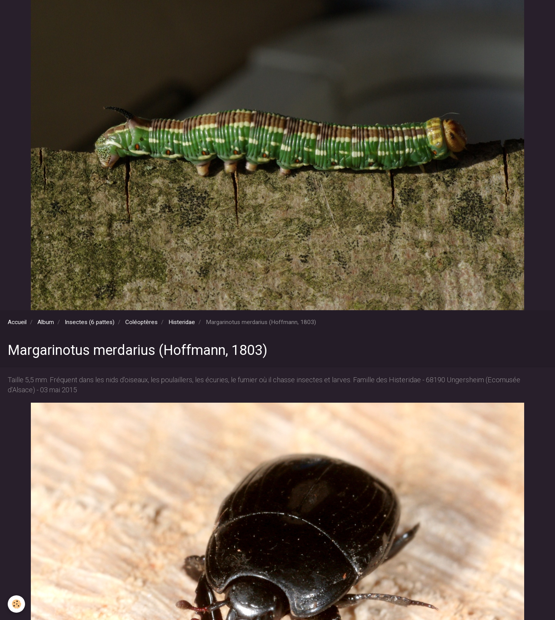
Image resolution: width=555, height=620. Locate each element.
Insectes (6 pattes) (89, 322)
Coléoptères (141, 322)
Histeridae (181, 322)
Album (45, 322)
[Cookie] (16, 604)
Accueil (17, 322)
